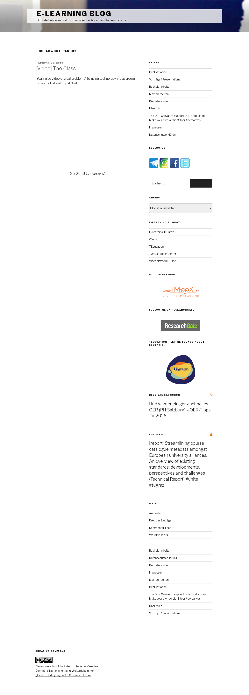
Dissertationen (158, 101)
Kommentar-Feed (160, 527)
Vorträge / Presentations (164, 79)
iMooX (153, 239)
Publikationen (158, 72)
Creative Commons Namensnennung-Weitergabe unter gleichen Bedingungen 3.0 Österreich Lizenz (66, 671)
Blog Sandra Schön (164, 395)
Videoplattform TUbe (162, 261)
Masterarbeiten (159, 94)
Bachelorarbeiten (160, 86)
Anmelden (155, 513)
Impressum (156, 127)
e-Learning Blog (74, 13)
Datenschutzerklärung (163, 134)
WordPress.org (158, 535)
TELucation (156, 246)
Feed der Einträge (160, 520)
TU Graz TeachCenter (162, 253)
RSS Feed (156, 434)
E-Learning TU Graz (161, 232)
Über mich (155, 108)
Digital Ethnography (90, 173)
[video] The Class (56, 68)
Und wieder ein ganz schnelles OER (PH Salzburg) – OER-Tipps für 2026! (180, 409)
